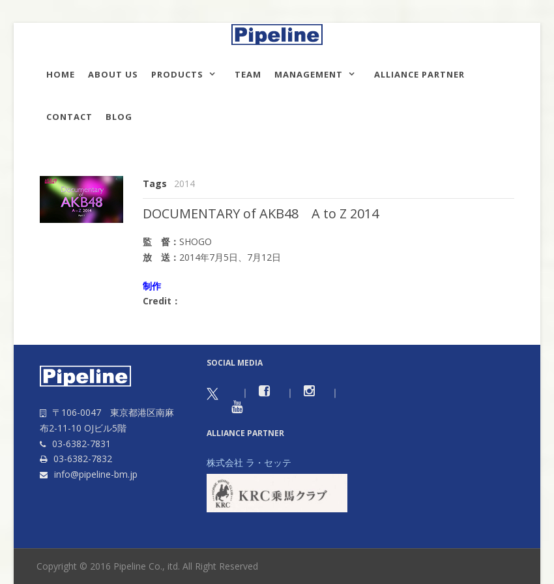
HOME (60, 74)
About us (113, 74)
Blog (119, 117)
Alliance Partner (419, 74)
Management (308, 74)
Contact (69, 117)
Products (177, 74)
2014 (184, 183)
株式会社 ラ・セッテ (249, 462)
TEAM (248, 74)
